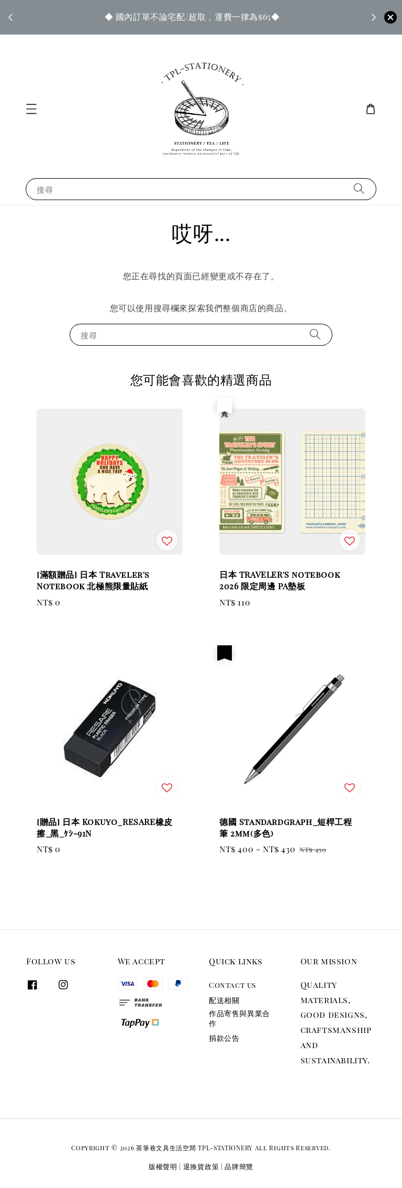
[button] (31, 108)
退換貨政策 (201, 1166)
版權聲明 (163, 1166)
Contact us (232, 985)
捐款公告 (224, 1038)
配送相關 (224, 1000)
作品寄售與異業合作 (239, 1018)
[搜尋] (359, 189)
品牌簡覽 (239, 1166)
